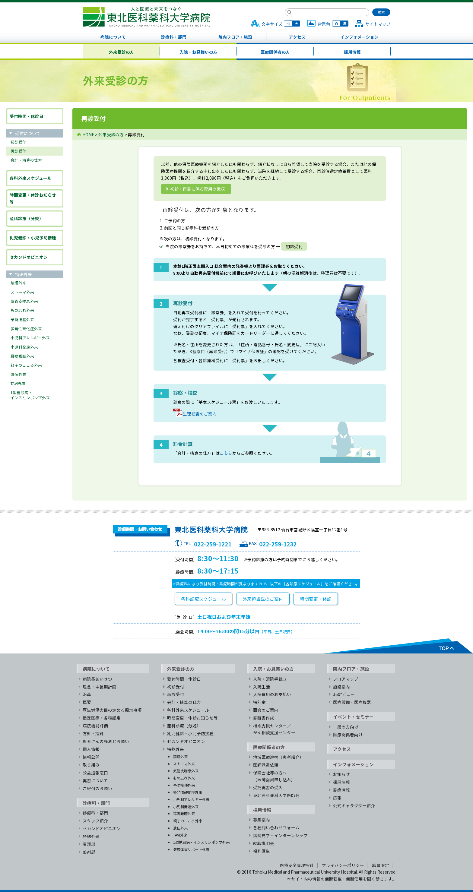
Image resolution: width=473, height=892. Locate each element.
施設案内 (341, 687)
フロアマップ (345, 679)
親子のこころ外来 (26, 365)
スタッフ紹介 (95, 821)
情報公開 (91, 757)
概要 (87, 702)
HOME (88, 134)
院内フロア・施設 (235, 37)
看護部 (89, 844)
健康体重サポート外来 (191, 849)
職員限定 (380, 865)
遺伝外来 (18, 374)
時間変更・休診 (316, 599)
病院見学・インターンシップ (280, 835)
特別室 (259, 702)
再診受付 (18, 151)
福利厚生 (261, 851)
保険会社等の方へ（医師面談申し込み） (274, 776)
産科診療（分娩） (26, 218)
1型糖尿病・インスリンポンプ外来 (30, 395)
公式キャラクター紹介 (354, 805)
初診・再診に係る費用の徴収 (197, 189)
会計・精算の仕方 (26, 160)
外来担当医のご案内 (263, 599)
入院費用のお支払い (272, 694)
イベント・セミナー (353, 716)
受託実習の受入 (268, 787)
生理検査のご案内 (195, 414)
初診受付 (18, 142)
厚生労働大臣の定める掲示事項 (112, 710)
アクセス (297, 37)
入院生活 (261, 687)
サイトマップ (378, 24)
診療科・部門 (173, 37)
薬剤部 (89, 852)
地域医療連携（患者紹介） (278, 757)
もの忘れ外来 (22, 310)
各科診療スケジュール (203, 599)
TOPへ (398, 645)
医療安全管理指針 (297, 865)
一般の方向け (345, 727)
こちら (226, 453)
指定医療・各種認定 (102, 718)
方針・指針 (93, 733)
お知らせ (341, 774)
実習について (95, 780)
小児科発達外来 (24, 347)
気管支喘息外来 (24, 301)
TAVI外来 (18, 383)
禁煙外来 (18, 283)
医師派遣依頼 (265, 765)
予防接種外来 (22, 319)
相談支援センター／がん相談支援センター (274, 729)
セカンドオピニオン (29, 257)
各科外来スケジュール (31, 178)
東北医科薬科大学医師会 (276, 795)
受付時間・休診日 (26, 116)
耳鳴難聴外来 (22, 356)
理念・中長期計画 (99, 687)
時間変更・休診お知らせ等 (33, 198)
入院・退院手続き (270, 679)
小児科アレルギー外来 (30, 337)
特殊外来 (91, 836)
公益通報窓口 (95, 773)
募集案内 (261, 820)
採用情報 (352, 52)
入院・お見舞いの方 (198, 52)
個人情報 (91, 749)
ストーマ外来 (22, 292)
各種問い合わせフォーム (276, 827)
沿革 (87, 694)
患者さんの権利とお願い (106, 741)
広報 (337, 798)
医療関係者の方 (275, 52)
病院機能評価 (95, 726)
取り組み (91, 765)
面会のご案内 (265, 710)
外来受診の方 (121, 52)
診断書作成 (263, 718)
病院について (113, 37)
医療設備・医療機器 (352, 702)
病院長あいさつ (97, 679)
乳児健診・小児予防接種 (33, 238)
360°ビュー (344, 694)
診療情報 (341, 790)
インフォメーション (360, 37)
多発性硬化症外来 (26, 328)
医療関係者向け (348, 735)
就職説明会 (263, 843)
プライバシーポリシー (343, 865)
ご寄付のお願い (97, 788)
